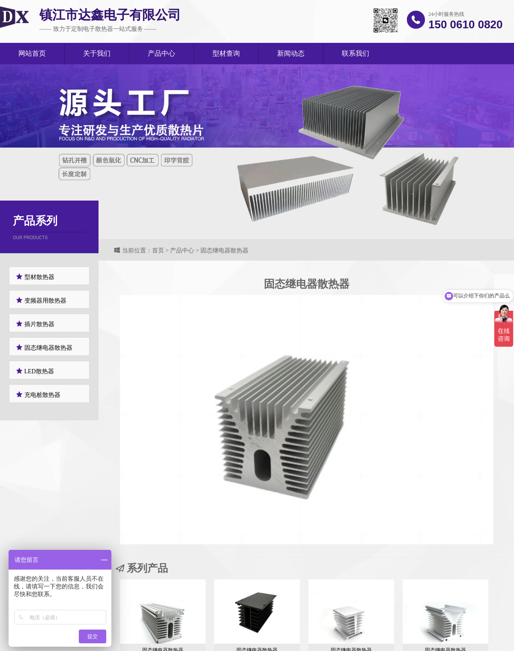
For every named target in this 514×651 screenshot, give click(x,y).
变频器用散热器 (41, 300)
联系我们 (355, 53)
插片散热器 (35, 323)
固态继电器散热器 (44, 347)
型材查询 (226, 53)
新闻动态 (291, 53)
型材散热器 (35, 276)
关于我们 (97, 53)
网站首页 (32, 53)
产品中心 (161, 53)
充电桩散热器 (38, 394)
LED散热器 (35, 371)
